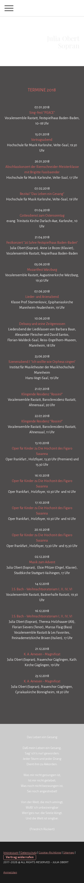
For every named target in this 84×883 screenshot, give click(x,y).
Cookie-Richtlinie (50, 852)
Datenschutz (28, 852)
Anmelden (10, 872)
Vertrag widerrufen (20, 857)
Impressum (10, 852)
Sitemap (68, 852)
